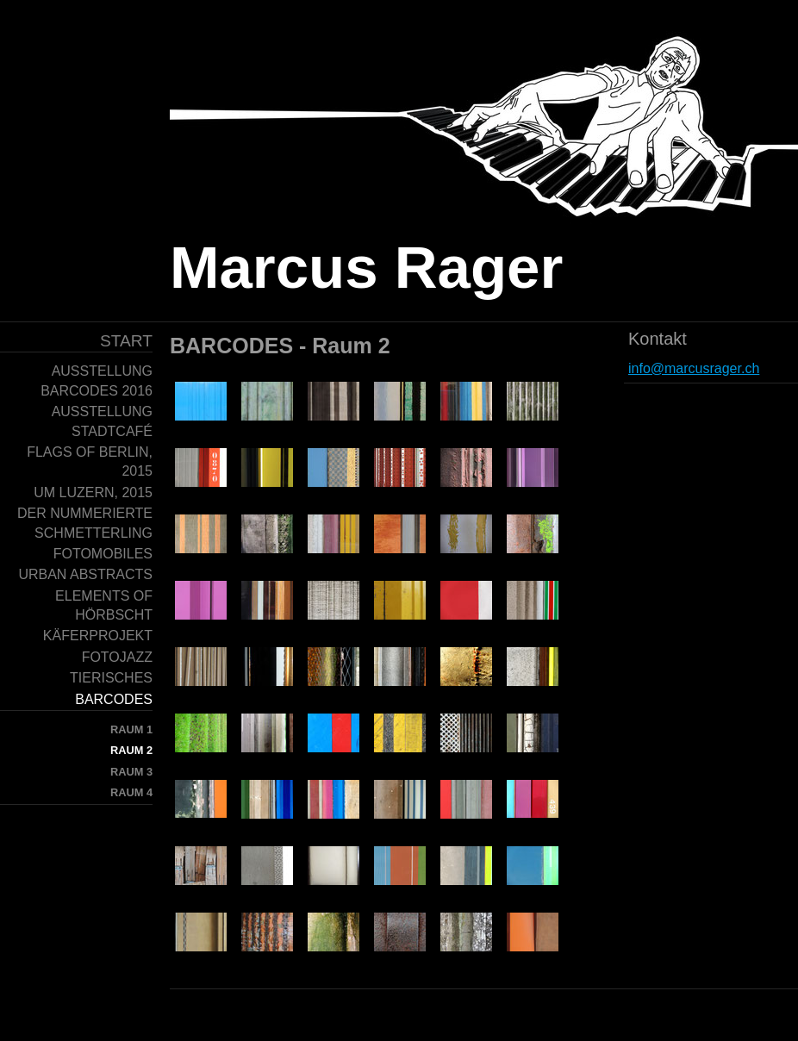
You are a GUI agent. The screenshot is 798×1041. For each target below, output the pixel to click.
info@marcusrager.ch (693, 368)
